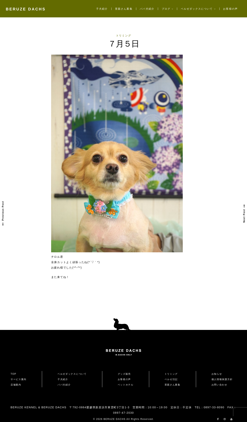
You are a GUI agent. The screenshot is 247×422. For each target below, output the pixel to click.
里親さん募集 (123, 9)
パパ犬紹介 (147, 9)
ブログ (166, 9)
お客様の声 (230, 9)
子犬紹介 (102, 9)
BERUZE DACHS (26, 9)
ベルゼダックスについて (197, 9)
